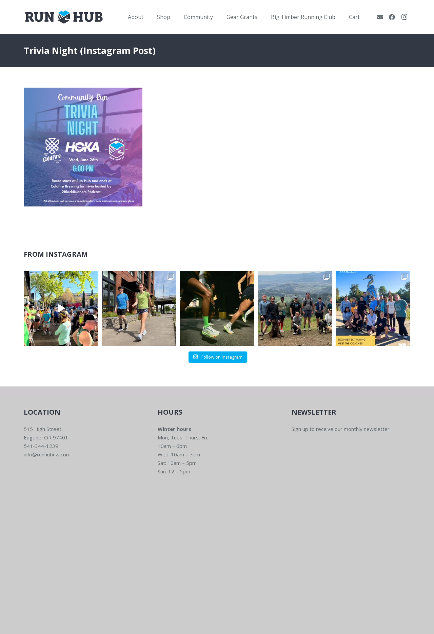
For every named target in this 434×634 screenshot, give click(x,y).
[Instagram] (404, 17)
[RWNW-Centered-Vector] (64, 17)
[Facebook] (392, 17)
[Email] (380, 17)
